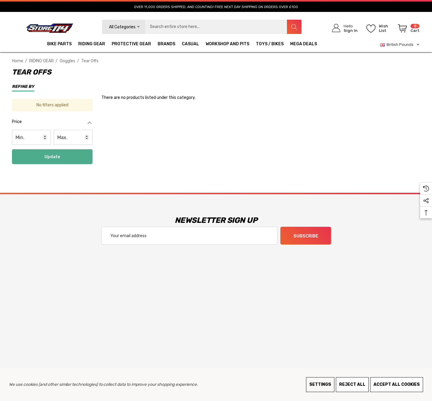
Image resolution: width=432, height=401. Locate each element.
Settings (320, 384)
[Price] (52, 125)
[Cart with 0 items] (407, 29)
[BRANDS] (166, 44)
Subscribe (305, 236)
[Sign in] (343, 28)
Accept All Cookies (396, 384)
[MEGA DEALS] (303, 44)
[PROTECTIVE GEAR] (131, 44)
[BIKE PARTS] (59, 44)
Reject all (352, 384)
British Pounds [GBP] (400, 45)
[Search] (294, 26)
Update (52, 156)
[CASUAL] (190, 44)
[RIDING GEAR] (91, 44)
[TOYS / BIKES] (270, 44)
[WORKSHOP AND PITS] (227, 44)
